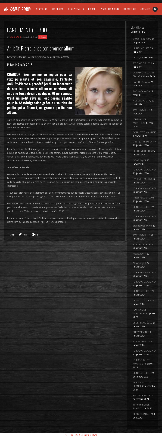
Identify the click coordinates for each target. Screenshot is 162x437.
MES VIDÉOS (41, 9)
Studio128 (15, 36)
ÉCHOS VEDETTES (142, 150)
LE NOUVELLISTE (142, 48)
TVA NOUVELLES (141, 109)
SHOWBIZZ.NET (141, 331)
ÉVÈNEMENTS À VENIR (109, 9)
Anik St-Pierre (17, 9)
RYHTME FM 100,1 (142, 63)
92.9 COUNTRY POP (143, 244)
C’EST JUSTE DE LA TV (144, 141)
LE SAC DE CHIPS (142, 300)
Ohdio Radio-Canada (143, 38)
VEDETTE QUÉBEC (142, 322)
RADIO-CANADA (141, 81)
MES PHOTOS (58, 9)
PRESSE (91, 9)
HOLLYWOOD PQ (142, 100)
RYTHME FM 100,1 (142, 178)
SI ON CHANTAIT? (142, 413)
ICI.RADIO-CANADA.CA (144, 169)
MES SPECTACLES (76, 9)
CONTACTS (145, 9)
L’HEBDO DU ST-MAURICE (141, 361)
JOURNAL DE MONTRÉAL (139, 121)
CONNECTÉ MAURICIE (144, 132)
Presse (42, 36)
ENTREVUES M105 (142, 225)
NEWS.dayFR (139, 160)
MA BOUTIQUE (130, 9)
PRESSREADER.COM (143, 197)
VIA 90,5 (137, 57)
